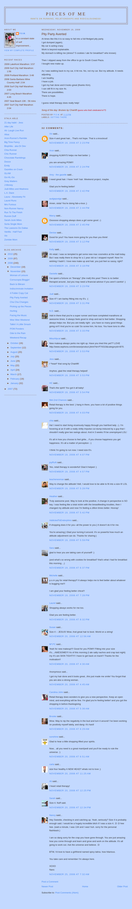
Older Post (122, 886)
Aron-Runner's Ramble (15, 138)
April (13, 370)
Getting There (59, 117)
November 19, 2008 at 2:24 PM (69, 167)
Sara (51, 548)
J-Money (8, 185)
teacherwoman (56, 479)
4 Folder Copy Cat (19, 293)
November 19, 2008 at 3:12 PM (69, 241)
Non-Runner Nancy (13, 208)
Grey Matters (10, 181)
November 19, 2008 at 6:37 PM (69, 567)
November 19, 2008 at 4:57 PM (69, 471)
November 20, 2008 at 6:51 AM (69, 756)
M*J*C (52, 644)
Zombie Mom (10, 239)
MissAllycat (54, 338)
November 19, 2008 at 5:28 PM (69, 488)
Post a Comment (50, 881)
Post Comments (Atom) (66, 892)
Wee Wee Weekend (20, 320)
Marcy (52, 215)
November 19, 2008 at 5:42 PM (69, 512)
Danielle (53, 273)
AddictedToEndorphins (60, 520)
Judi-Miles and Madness (16, 189)
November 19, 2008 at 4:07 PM (69, 454)
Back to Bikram (17, 284)
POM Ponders (17, 328)
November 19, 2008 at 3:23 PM (69, 286)
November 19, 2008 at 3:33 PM (69, 331)
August (14, 352)
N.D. (51, 311)
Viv (50, 133)
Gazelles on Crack (13, 169)
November (15, 271)
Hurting (13, 311)
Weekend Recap (18, 337)
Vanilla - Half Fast (13, 231)
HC (51, 383)
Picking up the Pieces (20, 306)
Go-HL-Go (9, 177)
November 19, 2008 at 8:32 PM (69, 619)
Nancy (52, 815)
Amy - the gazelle (58, 174)
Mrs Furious (10, 204)
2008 (10, 263)
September (16, 347)
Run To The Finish (13, 212)
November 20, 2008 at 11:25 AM (70, 773)
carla (51, 764)
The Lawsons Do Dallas (16, 228)
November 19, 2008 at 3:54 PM (69, 392)
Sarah (52, 798)
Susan (52, 627)
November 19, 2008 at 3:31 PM (69, 303)
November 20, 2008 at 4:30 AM (69, 664)
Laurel (52, 603)
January (14, 383)
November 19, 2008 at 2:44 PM (69, 208)
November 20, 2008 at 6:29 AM (69, 729)
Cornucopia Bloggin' (20, 279)
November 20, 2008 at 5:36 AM (69, 708)
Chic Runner (10, 153)
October (14, 343)
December (15, 267)
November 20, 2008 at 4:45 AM (69, 684)
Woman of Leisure (19, 275)
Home (85, 886)
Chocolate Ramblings (15, 157)
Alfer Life (8, 126)
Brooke (52, 716)
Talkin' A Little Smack (20, 324)
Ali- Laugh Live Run (14, 130)
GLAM (7, 173)
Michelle (53, 575)
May (12, 365)
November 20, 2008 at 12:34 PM (70, 807)
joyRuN (53, 462)
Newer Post (47, 886)
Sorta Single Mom (13, 224)
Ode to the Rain (17, 333)
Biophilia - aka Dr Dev (15, 146)
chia (51, 420)
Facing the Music (18, 315)
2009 (10, 258)
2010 (10, 254)
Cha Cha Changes (19, 302)
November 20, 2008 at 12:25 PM (70, 790)
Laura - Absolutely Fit (14, 197)
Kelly (51, 249)
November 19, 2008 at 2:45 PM (69, 224)
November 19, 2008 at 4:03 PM (69, 412)
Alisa (6, 134)
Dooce (7, 161)
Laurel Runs (10, 200)
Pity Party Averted (19, 297)
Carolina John (56, 692)
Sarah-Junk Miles (12, 220)
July (12, 356)
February (15, 378)
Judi (51, 294)
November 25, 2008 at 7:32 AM (69, 874)
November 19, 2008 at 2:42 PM (69, 191)
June (13, 361)
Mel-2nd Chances (58, 400)
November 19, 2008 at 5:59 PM (69, 540)
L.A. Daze (9, 193)
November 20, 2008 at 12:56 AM (70, 636)
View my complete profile (19, 50)
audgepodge (55, 198)
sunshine (53, 736)
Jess (51, 359)
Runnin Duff (10, 216)
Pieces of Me (66, 13)
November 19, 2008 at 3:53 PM (69, 351)
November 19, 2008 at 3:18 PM (69, 266)
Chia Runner (10, 150)
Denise (52, 232)
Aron (51, 150)
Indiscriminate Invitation (21, 288)
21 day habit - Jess (13, 122)
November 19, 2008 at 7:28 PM (69, 595)
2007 (10, 389)
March (13, 374)
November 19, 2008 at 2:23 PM (69, 143)
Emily (7, 165)
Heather (53, 496)
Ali (50, 781)
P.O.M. (22, 33)
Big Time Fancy (12, 142)
